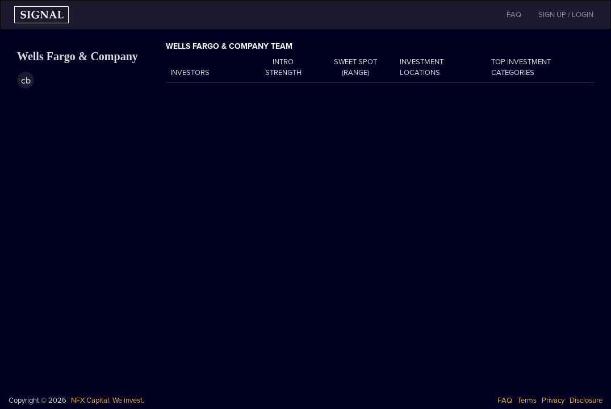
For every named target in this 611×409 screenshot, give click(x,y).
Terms (527, 400)
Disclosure (586, 400)
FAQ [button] (514, 14)
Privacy (553, 400)
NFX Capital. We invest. (107, 400)
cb (26, 80)
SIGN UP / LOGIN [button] (565, 14)
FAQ (504, 400)
